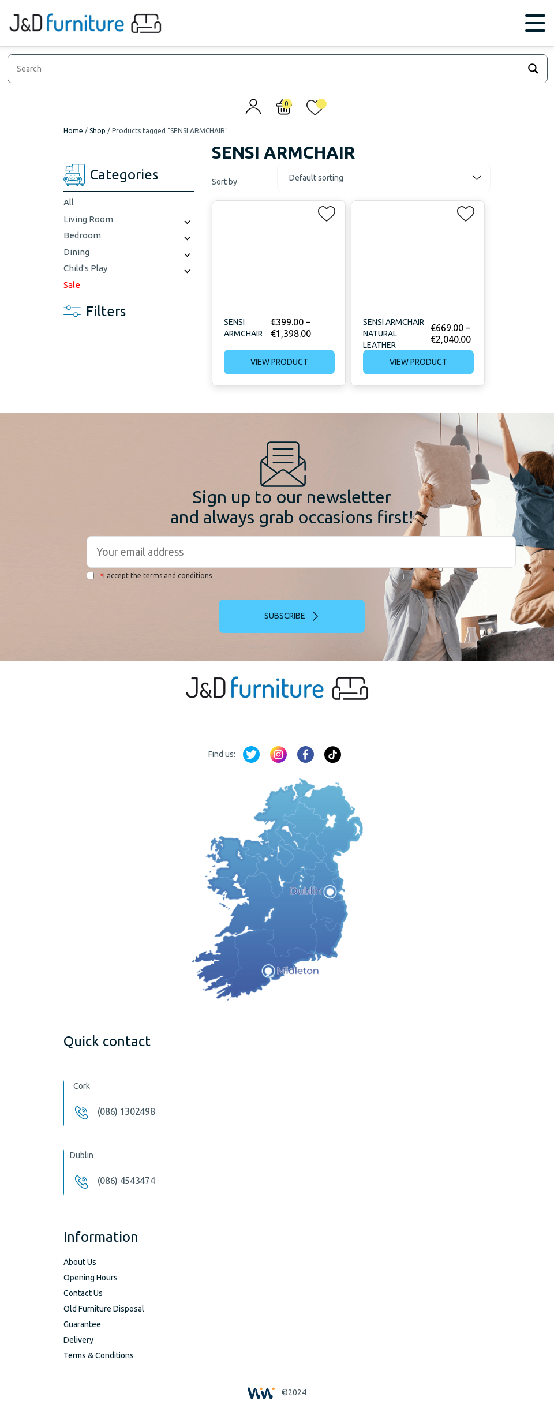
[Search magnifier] (533, 69)
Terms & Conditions (98, 1355)
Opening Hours (90, 1277)
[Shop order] (384, 178)
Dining (76, 252)
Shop (97, 130)
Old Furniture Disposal (103, 1308)
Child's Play (85, 268)
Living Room (88, 219)
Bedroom (82, 235)
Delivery (78, 1339)
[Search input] (266, 69)
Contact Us (83, 1293)
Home (73, 130)
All (68, 202)
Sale (71, 285)
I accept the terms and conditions (149, 575)
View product (279, 361)
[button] (323, 211)
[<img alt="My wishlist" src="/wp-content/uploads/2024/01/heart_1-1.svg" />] (315, 110)
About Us (79, 1262)
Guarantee (82, 1324)
